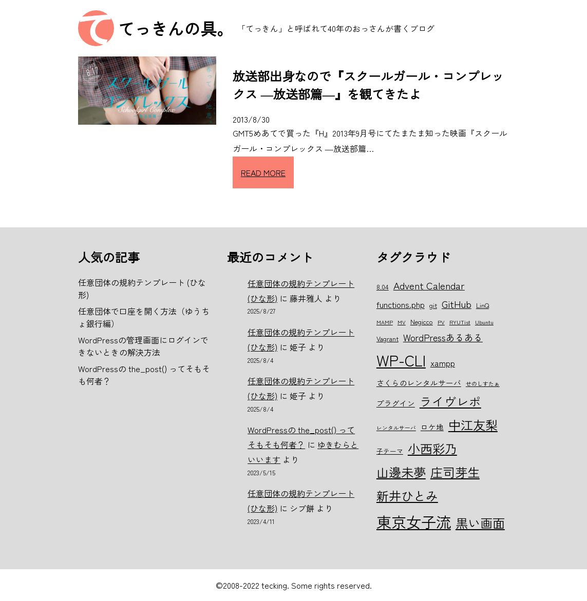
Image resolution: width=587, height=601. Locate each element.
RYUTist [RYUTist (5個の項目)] (459, 322)
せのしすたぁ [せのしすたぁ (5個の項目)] (483, 383)
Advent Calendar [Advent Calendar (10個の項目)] (429, 285)
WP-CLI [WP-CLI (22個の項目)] (401, 360)
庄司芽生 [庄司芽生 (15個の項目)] (455, 472)
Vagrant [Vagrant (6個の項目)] (387, 338)
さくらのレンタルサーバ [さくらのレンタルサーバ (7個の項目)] (418, 382)
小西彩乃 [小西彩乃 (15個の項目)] (432, 448)
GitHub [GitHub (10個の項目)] (456, 304)
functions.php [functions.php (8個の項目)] (400, 304)
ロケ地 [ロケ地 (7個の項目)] (432, 426)
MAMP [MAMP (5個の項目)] (384, 322)
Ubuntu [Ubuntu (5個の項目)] (484, 322)
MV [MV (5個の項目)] (401, 322)
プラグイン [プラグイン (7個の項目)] (395, 403)
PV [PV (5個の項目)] (441, 322)
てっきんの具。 (175, 28)
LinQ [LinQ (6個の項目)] (482, 305)
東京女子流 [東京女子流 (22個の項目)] (413, 521)
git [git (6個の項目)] (433, 305)
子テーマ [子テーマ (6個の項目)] (389, 451)
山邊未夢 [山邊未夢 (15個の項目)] (401, 472)
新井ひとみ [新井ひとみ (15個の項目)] (407, 496)
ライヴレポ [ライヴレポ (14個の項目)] (450, 401)
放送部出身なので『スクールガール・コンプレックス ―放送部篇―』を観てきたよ (368, 85)
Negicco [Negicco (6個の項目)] (421, 321)
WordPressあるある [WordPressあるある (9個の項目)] (443, 337)
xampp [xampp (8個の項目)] (442, 363)
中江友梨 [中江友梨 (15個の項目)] (473, 425)
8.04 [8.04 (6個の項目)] (382, 287)
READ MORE (263, 172)
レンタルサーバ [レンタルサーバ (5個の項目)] (396, 428)
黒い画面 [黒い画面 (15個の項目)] (480, 523)
